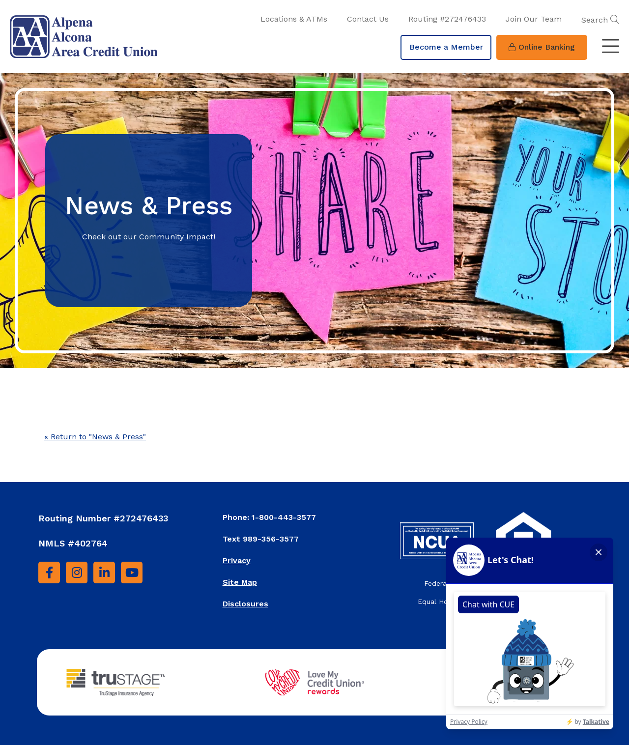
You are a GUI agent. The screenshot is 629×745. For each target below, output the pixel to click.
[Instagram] (76, 572)
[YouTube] (132, 572)
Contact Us (368, 19)
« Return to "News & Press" (95, 436)
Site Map (240, 582)
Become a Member (446, 47)
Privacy (237, 560)
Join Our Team (534, 19)
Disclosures (245, 603)
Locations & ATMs (293, 19)
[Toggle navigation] (610, 47)
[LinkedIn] (104, 572)
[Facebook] (49, 572)
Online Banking (542, 47)
